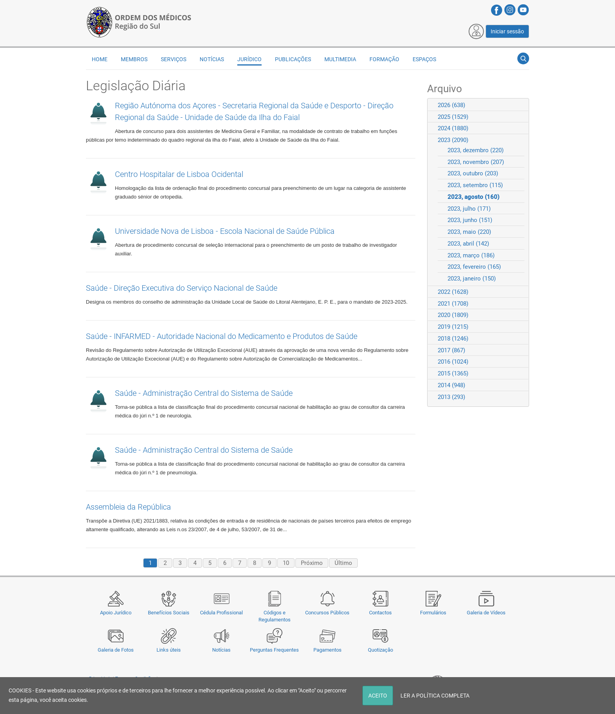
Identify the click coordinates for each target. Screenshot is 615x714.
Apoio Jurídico (115, 613)
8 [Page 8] (254, 562)
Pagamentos (327, 650)
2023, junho (470, 220)
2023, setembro (475, 185)
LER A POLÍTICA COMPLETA (434, 695)
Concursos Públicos (327, 613)
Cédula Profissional (221, 613)
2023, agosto (473, 196)
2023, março (471, 255)
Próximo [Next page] (312, 562)
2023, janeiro (472, 278)
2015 (453, 373)
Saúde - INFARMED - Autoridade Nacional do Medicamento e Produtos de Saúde (221, 336)
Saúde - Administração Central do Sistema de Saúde (204, 393)
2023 (453, 140)
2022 (453, 291)
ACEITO (377, 695)
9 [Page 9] (269, 562)
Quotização (380, 650)
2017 (451, 350)
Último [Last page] (343, 562)
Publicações (293, 59)
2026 (451, 105)
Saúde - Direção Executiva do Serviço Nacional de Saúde (181, 288)
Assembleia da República (128, 507)
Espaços (424, 59)
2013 (451, 397)
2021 (453, 303)
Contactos (380, 613)
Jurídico (249, 59)
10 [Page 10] (286, 562)
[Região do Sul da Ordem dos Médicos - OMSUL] (139, 21)
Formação (384, 59)
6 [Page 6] (224, 562)
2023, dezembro (476, 150)
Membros (134, 59)
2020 (453, 315)
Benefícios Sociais (168, 613)
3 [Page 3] (180, 562)
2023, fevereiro (474, 266)
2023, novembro (476, 162)
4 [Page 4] (195, 562)
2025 (453, 116)
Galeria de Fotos (116, 650)
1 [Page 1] (150, 562)
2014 (451, 385)
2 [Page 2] (165, 562)
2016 (453, 361)
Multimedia (340, 59)
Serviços (173, 59)
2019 (453, 326)
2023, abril (468, 243)
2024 (453, 128)
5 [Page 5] (209, 562)
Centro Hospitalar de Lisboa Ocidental (179, 174)
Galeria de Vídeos (486, 613)
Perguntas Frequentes (274, 650)
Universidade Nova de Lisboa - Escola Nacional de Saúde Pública (225, 231)
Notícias (221, 650)
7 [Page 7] (239, 562)
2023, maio (469, 231)
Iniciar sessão (507, 31)
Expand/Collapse (519, 104)
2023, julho (469, 208)
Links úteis (168, 650)
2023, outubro (473, 173)
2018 (453, 338)
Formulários (433, 613)
